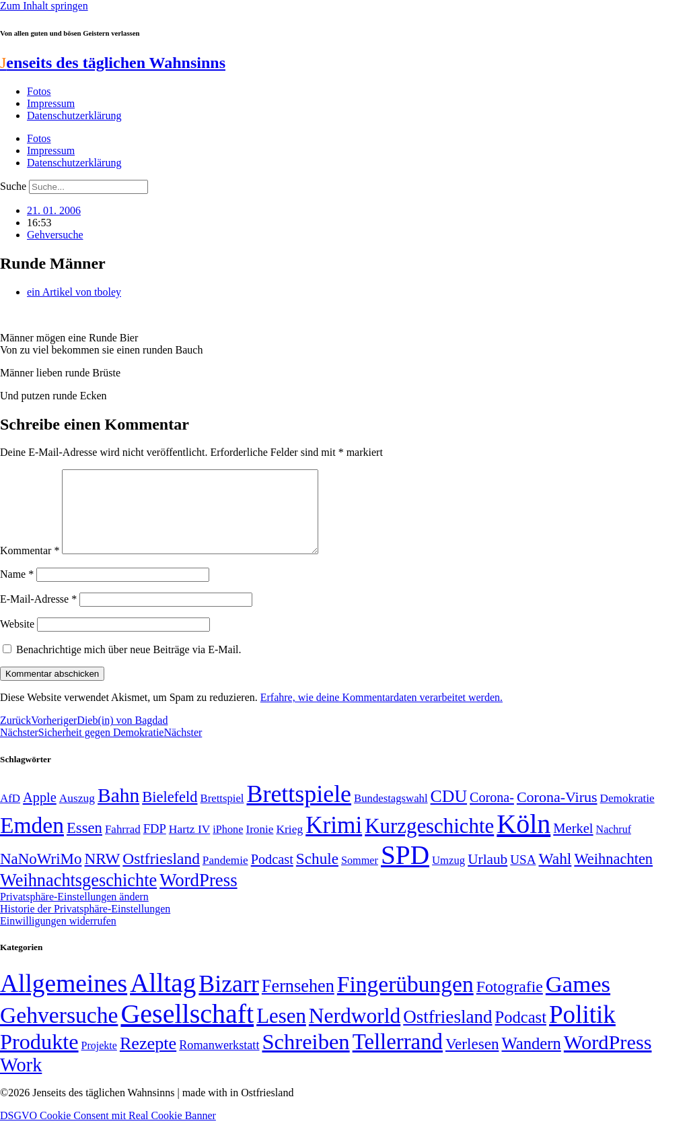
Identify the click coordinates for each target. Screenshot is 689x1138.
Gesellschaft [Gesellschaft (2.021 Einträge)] (187, 1030)
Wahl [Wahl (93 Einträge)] (554, 874)
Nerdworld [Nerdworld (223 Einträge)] (354, 1032)
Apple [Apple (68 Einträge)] (40, 813)
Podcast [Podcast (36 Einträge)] (520, 1033)
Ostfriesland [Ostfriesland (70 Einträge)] (447, 1033)
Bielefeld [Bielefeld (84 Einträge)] (169, 813)
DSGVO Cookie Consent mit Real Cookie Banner (108, 1131)
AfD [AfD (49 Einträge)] (10, 814)
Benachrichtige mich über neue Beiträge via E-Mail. (129, 665)
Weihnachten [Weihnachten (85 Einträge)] (613, 875)
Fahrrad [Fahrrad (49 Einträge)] (123, 845)
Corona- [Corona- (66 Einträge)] (492, 813)
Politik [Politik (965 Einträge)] (582, 1030)
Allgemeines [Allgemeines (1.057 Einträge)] (63, 999)
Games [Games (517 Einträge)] (578, 1000)
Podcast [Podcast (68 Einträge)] (272, 875)
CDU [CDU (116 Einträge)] (449, 812)
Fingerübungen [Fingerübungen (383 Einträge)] (405, 1000)
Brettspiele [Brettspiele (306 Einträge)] (299, 810)
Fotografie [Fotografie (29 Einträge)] (509, 1002)
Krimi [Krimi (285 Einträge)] (333, 841)
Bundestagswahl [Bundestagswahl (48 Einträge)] (390, 814)
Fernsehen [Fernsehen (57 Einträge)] (298, 1002)
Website (17, 640)
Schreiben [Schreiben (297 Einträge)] (305, 1058)
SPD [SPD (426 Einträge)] (405, 871)
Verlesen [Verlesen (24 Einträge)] (472, 1060)
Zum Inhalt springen (44, 5)
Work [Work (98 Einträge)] (21, 1081)
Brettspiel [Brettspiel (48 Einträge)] (222, 814)
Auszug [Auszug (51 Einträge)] (77, 814)
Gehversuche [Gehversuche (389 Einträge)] (59, 1031)
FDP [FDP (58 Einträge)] (154, 845)
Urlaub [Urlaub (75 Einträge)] (487, 875)
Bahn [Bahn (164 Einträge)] (118, 811)
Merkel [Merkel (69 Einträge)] (573, 844)
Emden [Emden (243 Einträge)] (32, 841)
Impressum (51, 103)
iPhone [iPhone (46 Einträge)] (228, 846)
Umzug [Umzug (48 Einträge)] (448, 876)
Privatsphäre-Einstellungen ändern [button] (74, 912)
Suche (13, 186)
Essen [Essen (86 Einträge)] (84, 844)
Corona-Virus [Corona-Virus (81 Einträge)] (557, 813)
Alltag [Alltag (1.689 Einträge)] (163, 998)
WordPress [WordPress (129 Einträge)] (198, 896)
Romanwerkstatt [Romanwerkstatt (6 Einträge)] (219, 1061)
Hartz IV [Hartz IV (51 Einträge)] (189, 845)
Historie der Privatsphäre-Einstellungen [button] (85, 925)
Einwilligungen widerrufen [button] (58, 937)
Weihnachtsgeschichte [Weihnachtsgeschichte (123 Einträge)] (78, 896)
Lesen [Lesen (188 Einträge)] (281, 1032)
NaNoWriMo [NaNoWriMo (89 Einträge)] (40, 875)
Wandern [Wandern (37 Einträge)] (530, 1059)
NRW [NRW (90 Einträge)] (102, 874)
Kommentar (29, 566)
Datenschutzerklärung (74, 115)
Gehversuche (55, 234)
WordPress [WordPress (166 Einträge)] (608, 1058)
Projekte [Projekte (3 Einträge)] (99, 1061)
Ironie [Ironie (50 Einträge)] (259, 845)
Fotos (39, 91)
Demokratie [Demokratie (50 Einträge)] (627, 814)
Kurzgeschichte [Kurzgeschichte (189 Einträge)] (429, 842)
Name (17, 590)
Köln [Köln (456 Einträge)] (523, 840)
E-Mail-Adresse (38, 615)
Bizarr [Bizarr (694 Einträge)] (228, 999)
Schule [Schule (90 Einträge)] (317, 874)
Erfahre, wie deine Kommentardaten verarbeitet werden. (381, 713)
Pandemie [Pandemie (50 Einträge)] (225, 876)
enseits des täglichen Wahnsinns (112, 62)
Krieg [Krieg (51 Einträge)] (289, 845)
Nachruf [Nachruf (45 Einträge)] (613, 845)
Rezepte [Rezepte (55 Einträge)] (148, 1059)
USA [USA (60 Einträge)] (523, 876)
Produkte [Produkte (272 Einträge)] (39, 1058)
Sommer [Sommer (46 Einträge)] (359, 877)
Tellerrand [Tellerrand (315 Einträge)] (398, 1058)
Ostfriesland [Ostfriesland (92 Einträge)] (161, 874)
